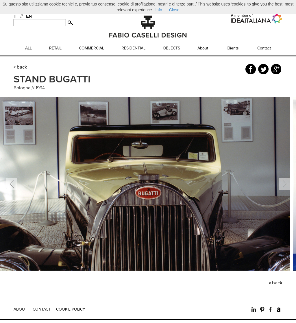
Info (158, 10)
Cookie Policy (70, 309)
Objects (171, 48)
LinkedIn (253, 309)
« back (20, 67)
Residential (133, 48)
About (202, 48)
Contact (264, 48)
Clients (233, 48)
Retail (55, 48)
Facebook (270, 309)
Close (174, 10)
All (28, 48)
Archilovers (278, 309)
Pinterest (262, 309)
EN (29, 16)
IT (15, 16)
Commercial (91, 48)
